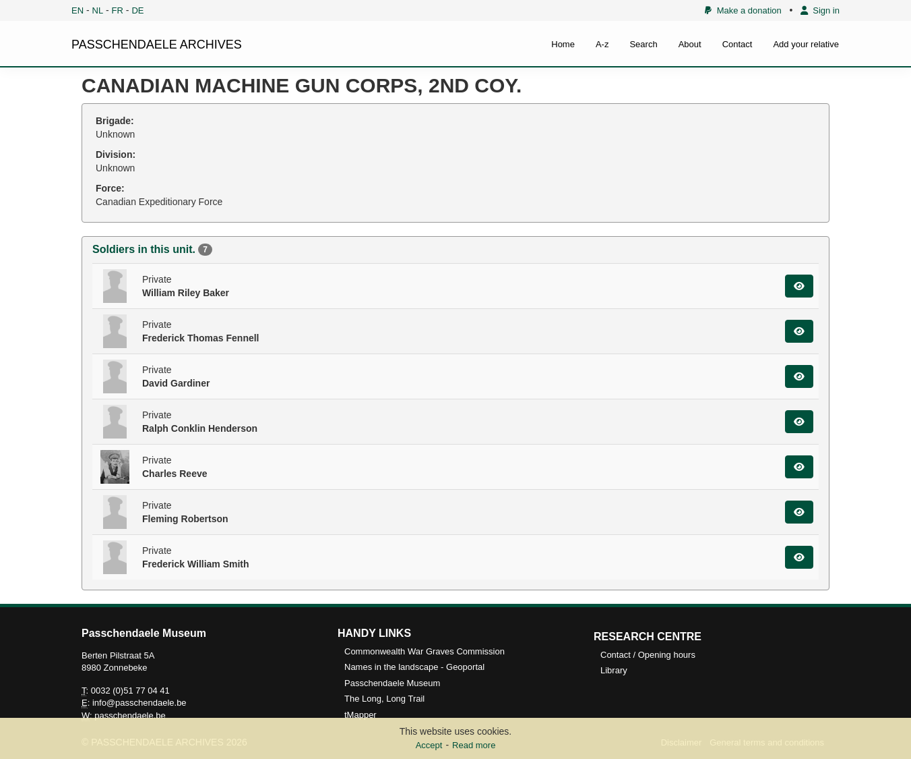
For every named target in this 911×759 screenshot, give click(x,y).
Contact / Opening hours (647, 655)
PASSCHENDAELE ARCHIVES (156, 44)
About (690, 44)
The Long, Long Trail (384, 699)
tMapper (360, 715)
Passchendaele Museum (392, 683)
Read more (473, 745)
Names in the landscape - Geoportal (414, 667)
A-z (602, 44)
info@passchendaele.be (139, 703)
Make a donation (743, 10)
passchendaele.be (130, 715)
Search (643, 44)
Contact (737, 44)
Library (613, 670)
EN (77, 10)
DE (137, 10)
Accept (429, 745)
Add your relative (806, 44)
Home (563, 44)
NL (98, 10)
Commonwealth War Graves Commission (424, 651)
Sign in (820, 10)
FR (117, 10)
